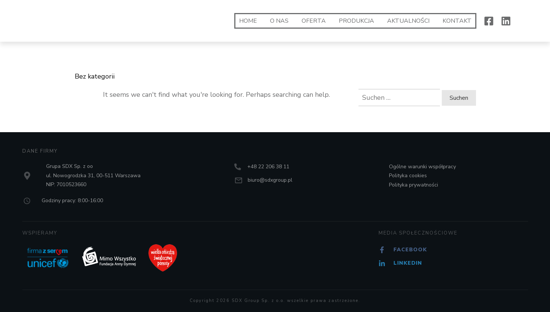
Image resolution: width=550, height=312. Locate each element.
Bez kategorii (95, 76)
